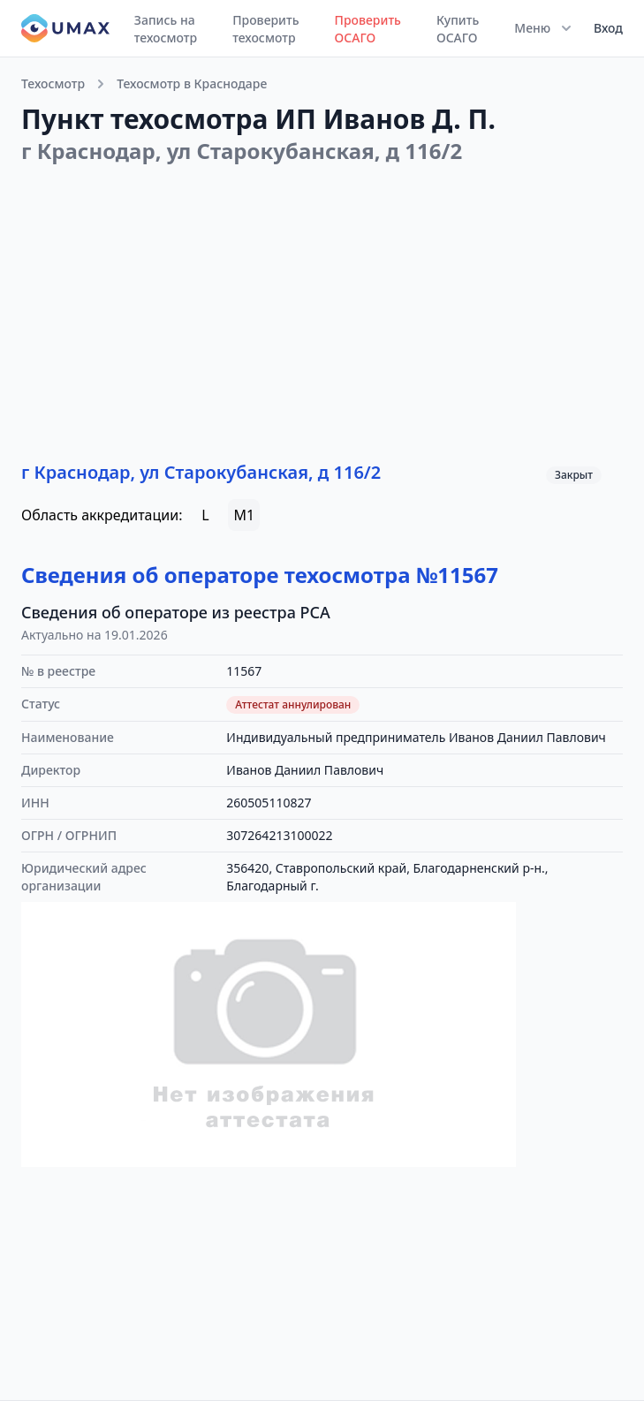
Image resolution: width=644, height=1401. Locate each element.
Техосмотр (53, 83)
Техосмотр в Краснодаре (192, 83)
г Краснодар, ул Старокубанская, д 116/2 (201, 472)
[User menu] (603, 28)
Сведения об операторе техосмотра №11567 (259, 574)
